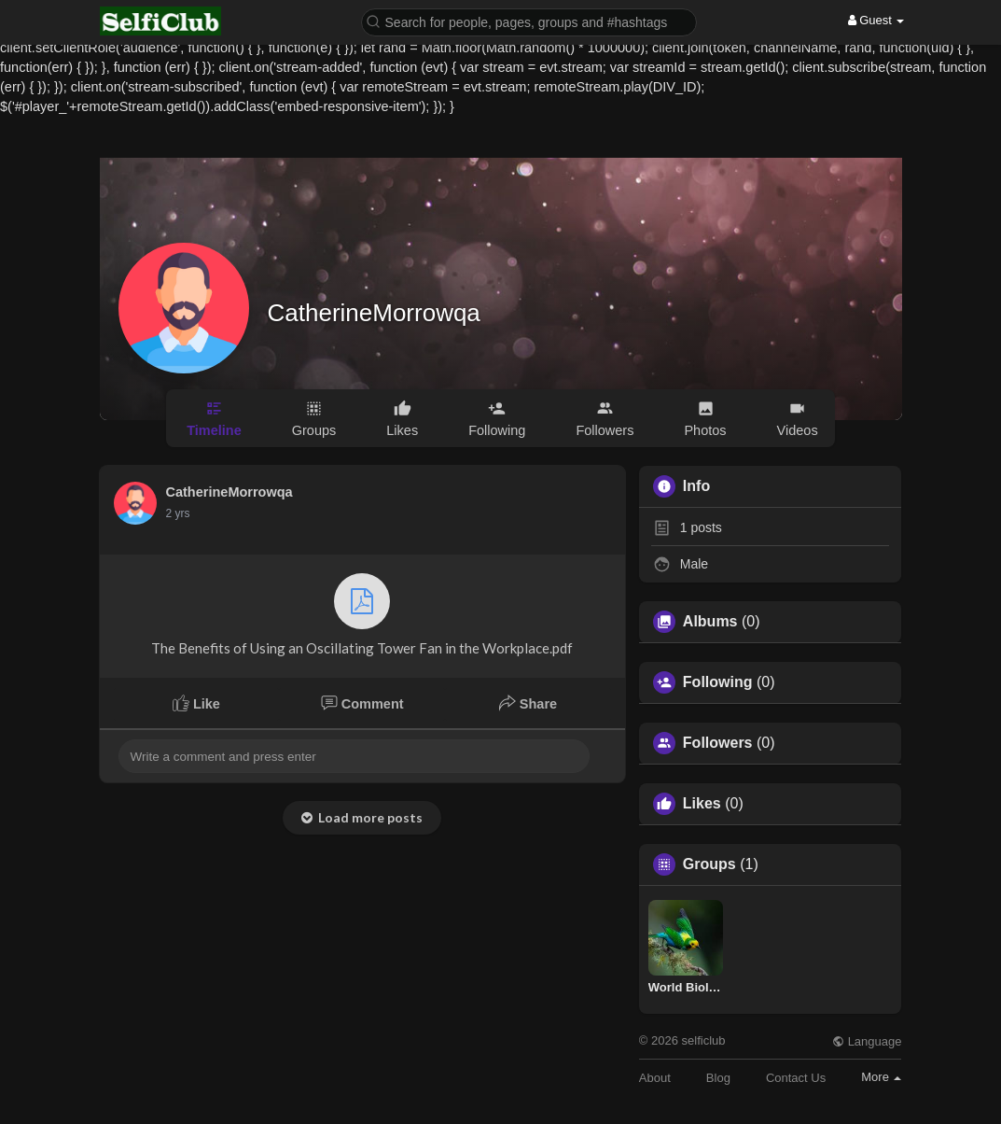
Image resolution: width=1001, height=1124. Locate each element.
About (655, 1078)
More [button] (881, 1077)
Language (866, 1041)
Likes (702, 803)
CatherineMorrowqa (374, 313)
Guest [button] (876, 20)
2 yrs (178, 513)
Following (718, 682)
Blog (718, 1078)
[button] (529, 21)
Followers (718, 743)
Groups (709, 864)
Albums (710, 621)
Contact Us (796, 1078)
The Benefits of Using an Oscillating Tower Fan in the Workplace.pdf (362, 614)
